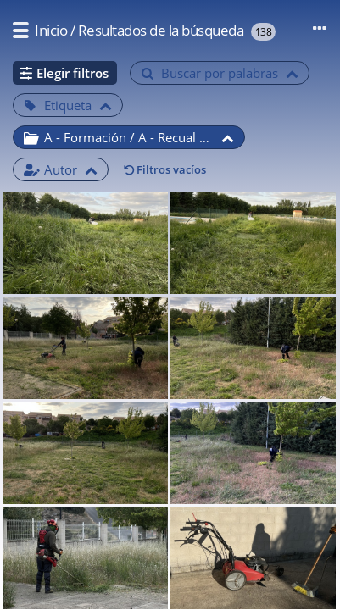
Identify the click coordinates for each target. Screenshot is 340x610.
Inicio (51, 30)
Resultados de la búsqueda (161, 30)
